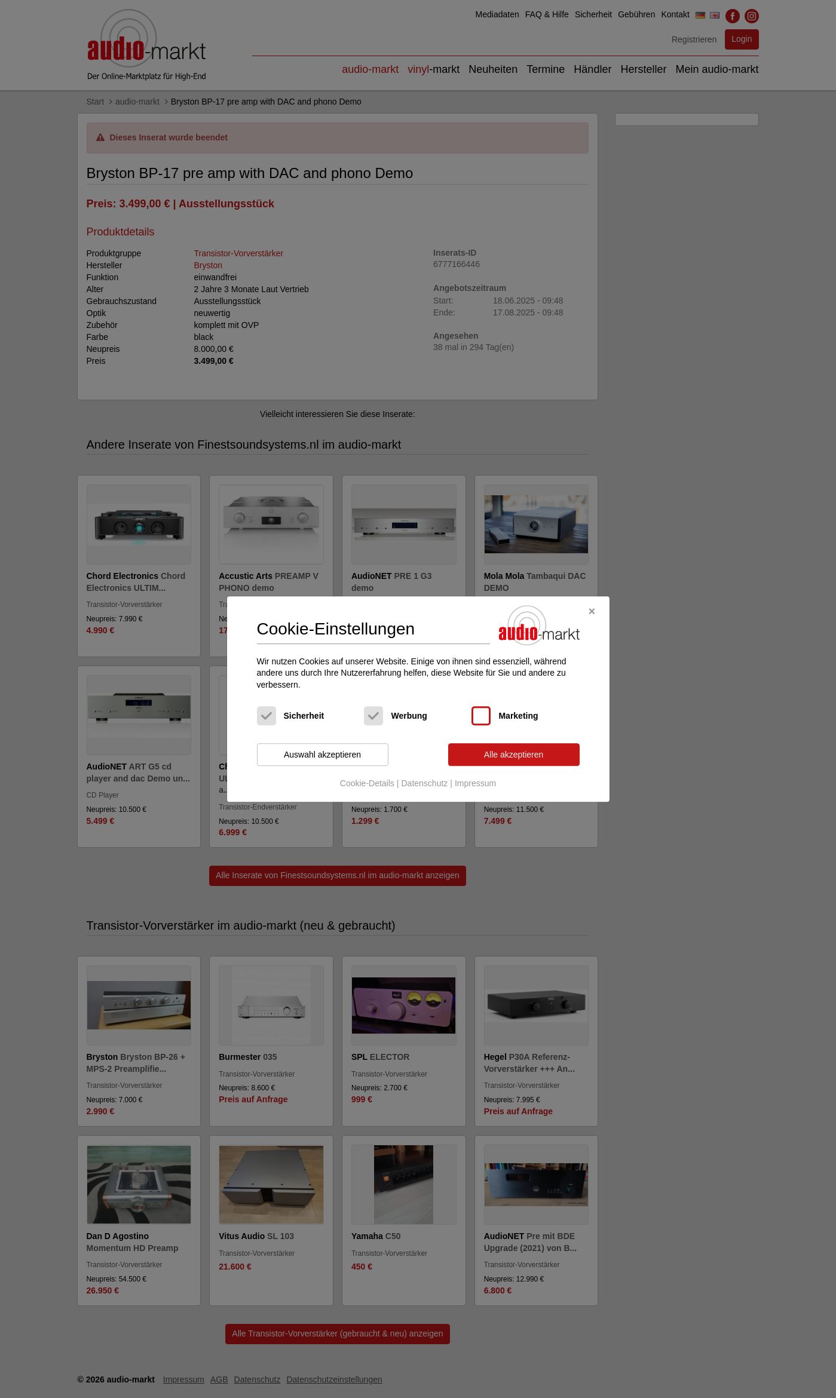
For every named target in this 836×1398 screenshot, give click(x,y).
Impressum (475, 783)
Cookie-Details (367, 783)
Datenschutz (424, 783)
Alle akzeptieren (514, 754)
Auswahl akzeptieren (322, 754)
